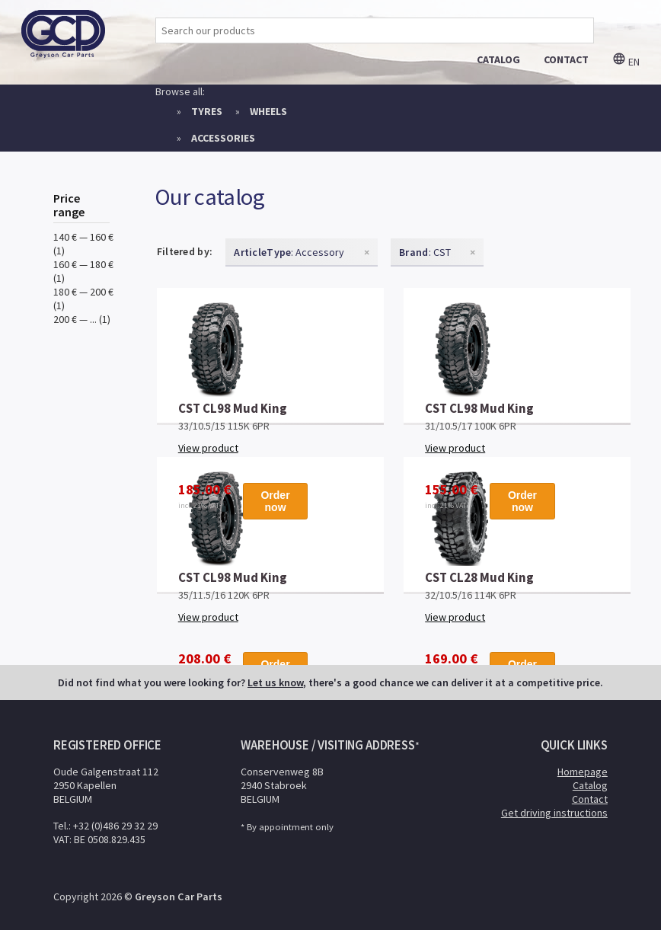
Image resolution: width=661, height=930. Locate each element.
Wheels (268, 111)
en (626, 62)
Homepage (582, 771)
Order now (274, 501)
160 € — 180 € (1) (83, 271)
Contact (590, 799)
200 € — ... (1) (81, 319)
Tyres (206, 111)
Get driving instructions (554, 813)
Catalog (590, 785)
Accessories (223, 138)
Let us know (275, 682)
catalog (498, 59)
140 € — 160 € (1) (83, 243)
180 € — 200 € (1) (83, 298)
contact (566, 59)
